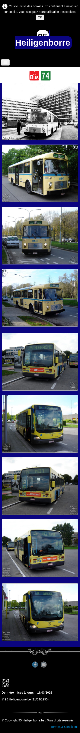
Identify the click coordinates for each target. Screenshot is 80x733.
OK (40, 17)
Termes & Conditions (64, 727)
